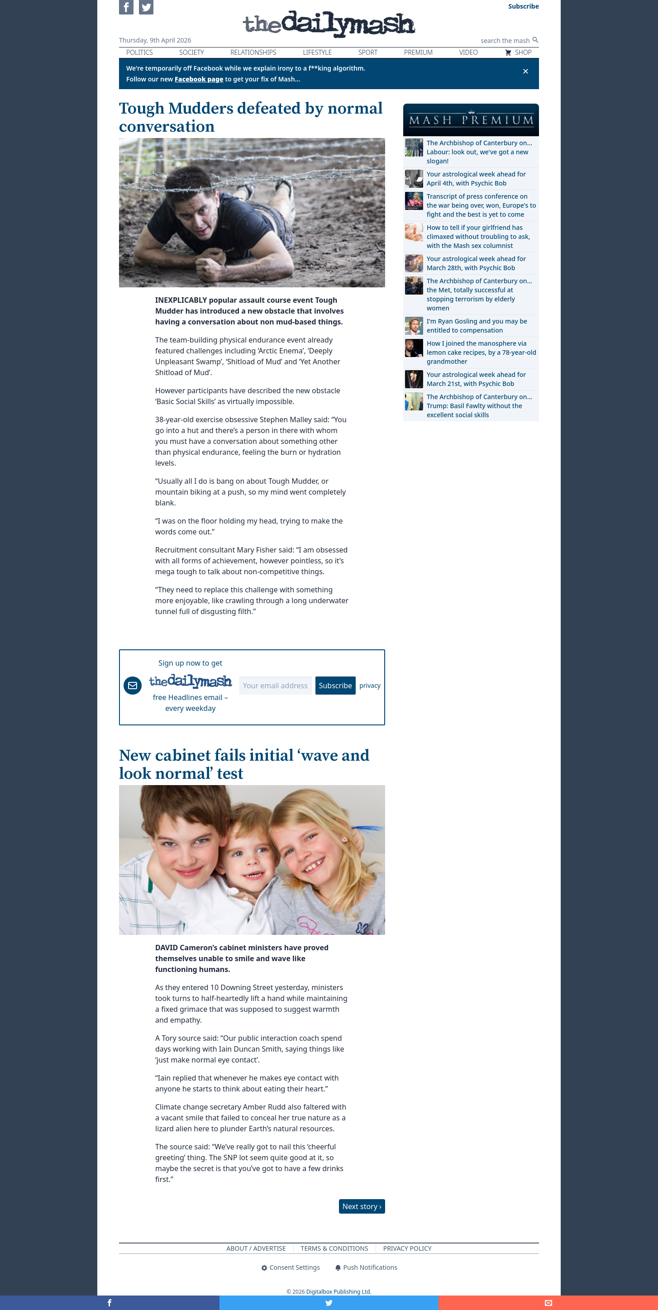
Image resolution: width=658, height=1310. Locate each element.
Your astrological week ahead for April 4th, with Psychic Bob (476, 178)
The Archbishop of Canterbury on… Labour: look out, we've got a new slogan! (479, 151)
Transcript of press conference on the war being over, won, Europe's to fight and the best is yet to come (481, 205)
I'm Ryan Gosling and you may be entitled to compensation (477, 325)
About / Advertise (256, 1248)
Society (191, 52)
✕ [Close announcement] (525, 71)
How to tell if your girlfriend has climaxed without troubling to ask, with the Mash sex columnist (478, 236)
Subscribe (335, 686)
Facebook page (199, 79)
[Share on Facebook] (109, 1303)
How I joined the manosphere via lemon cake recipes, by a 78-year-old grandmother (481, 352)
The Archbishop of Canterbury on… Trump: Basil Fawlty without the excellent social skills (479, 405)
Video (468, 52)
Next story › (362, 1206)
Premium (418, 52)
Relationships (253, 52)
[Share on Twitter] (329, 1303)
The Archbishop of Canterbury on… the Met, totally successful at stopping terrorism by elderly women (479, 294)
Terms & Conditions (334, 1248)
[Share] (548, 1303)
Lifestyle (317, 52)
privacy (370, 685)
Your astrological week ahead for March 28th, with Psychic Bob (476, 263)
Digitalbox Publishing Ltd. (339, 1292)
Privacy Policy (407, 1248)
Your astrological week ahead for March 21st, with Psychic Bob (476, 379)
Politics (139, 52)
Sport (367, 52)
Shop (518, 52)
